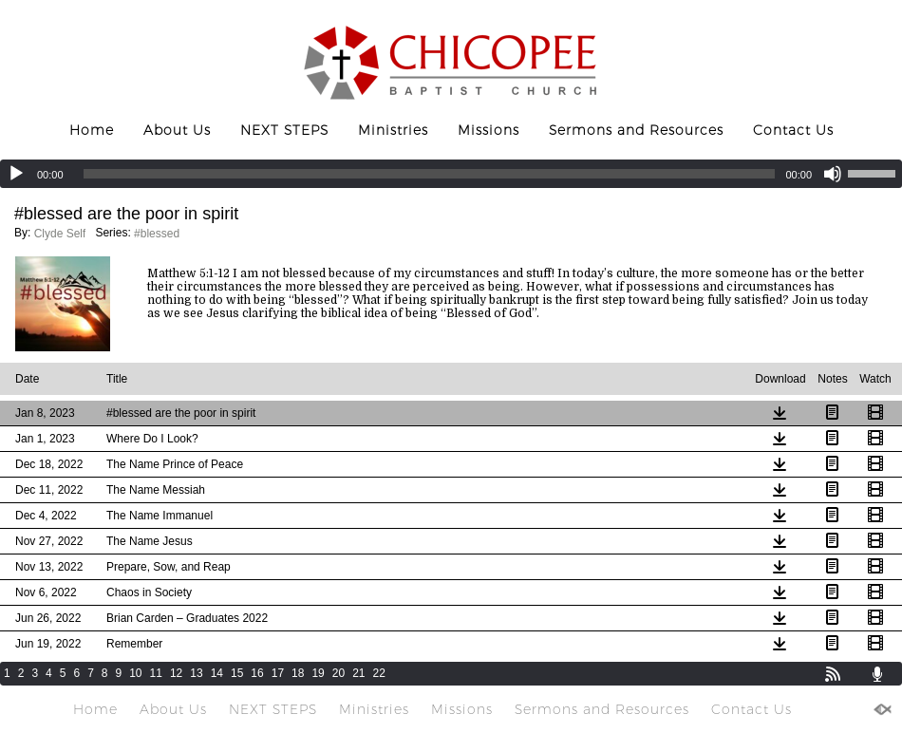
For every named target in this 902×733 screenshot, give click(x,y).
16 (257, 673)
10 (135, 673)
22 (379, 673)
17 (278, 673)
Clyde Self (60, 233)
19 (317, 673)
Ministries (393, 130)
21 (358, 673)
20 (338, 673)
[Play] (16, 173)
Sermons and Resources (636, 130)
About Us (177, 130)
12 (176, 673)
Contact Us (793, 130)
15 (237, 673)
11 (156, 673)
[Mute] (832, 173)
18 (297, 673)
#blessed (156, 233)
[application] (451, 174)
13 (196, 673)
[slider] (430, 174)
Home (91, 130)
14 (217, 673)
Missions (488, 130)
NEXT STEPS (284, 130)
